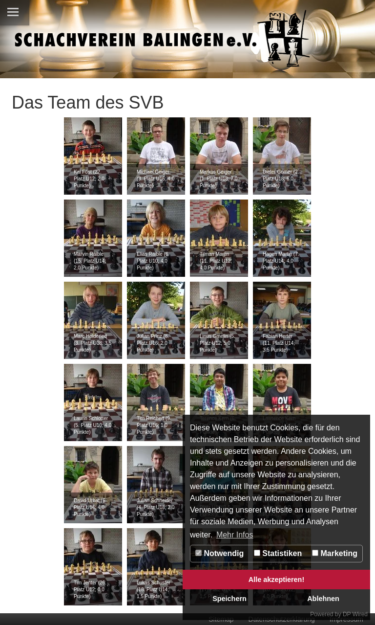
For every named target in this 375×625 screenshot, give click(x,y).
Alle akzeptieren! (276, 579)
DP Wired (355, 614)
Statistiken (278, 553)
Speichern (229, 599)
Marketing (334, 553)
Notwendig (219, 553)
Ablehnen (323, 599)
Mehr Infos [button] (234, 535)
